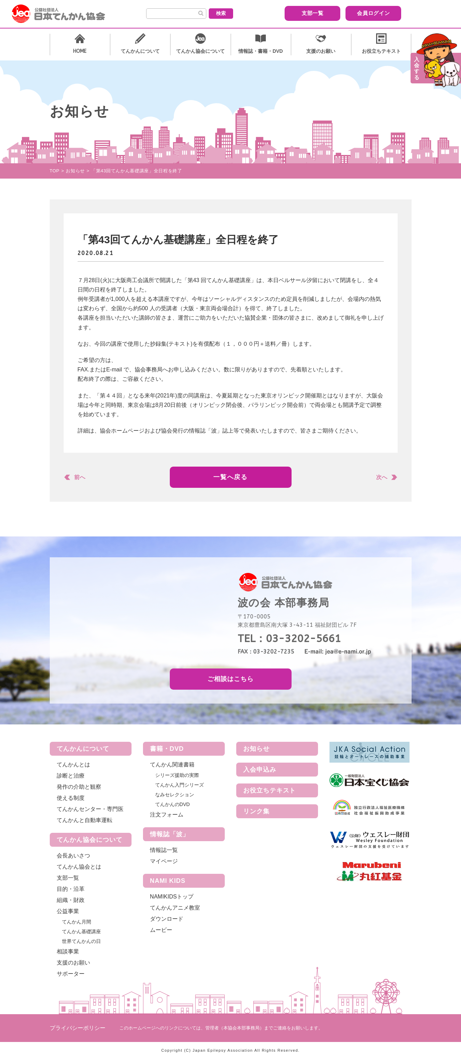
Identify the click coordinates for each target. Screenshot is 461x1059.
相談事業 (68, 951)
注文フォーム (166, 815)
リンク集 (256, 811)
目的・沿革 (71, 889)
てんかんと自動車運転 (84, 820)
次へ (381, 477)
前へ (79, 477)
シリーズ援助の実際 (177, 775)
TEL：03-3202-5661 (289, 638)
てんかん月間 (76, 922)
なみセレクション (174, 794)
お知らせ (256, 748)
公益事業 (68, 911)
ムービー (161, 930)
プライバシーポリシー (77, 1028)
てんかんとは (73, 764)
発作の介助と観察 (79, 787)
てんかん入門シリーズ (179, 785)
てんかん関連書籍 (172, 764)
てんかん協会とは (79, 867)
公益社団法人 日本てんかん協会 (64, 14)
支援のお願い (73, 963)
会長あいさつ (73, 856)
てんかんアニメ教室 (175, 908)
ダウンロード (166, 919)
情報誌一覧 (164, 850)
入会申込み (259, 769)
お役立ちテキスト (269, 790)
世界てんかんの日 (81, 941)
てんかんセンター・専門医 (90, 809)
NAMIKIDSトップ (171, 897)
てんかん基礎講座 (81, 931)
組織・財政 (71, 900)
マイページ (164, 861)
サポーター (71, 974)
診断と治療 (71, 776)
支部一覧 (312, 13)
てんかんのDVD (172, 804)
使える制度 (71, 798)
